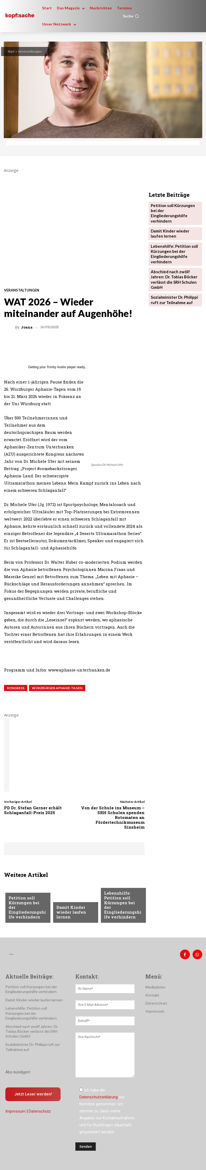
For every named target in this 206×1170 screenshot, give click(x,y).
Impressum (15, 1109)
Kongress (15, 688)
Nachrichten (21, 896)
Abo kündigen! (17, 1070)
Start (11, 51)
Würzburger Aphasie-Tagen (57, 688)
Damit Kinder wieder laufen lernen (69, 913)
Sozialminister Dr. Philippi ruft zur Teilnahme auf (173, 280)
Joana (26, 327)
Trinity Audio (56, 367)
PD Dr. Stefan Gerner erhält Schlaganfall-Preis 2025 (33, 810)
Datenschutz (40, 1109)
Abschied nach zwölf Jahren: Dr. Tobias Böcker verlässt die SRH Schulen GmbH (174, 264)
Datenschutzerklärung (98, 1095)
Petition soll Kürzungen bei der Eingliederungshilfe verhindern (27, 911)
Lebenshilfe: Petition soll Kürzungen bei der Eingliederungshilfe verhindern (122, 909)
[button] (131, 16)
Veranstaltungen (30, 51)
